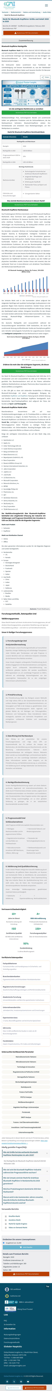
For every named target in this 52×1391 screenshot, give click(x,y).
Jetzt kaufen (26, 1247)
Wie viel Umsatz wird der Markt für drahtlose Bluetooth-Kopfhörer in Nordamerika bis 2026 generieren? (26, 1180)
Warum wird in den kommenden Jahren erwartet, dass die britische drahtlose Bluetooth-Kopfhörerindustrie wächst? (26, 1200)
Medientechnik (16, 12)
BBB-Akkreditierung (38, 918)
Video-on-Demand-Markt (18, 1227)
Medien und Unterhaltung (31, 12)
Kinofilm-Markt (14, 1216)
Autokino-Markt (15, 1220)
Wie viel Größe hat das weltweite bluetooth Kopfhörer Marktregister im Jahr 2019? (26, 1153)
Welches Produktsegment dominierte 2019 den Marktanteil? (26, 1190)
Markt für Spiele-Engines (18, 1224)
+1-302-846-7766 (14, 1360)
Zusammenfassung (26, 40)
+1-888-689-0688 (17, 1357)
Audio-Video (47, 12)
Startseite (5, 12)
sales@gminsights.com (17, 1365)
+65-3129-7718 (13, 1363)
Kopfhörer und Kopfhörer (19, 396)
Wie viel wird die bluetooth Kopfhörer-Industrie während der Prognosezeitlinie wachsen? (26, 1171)
